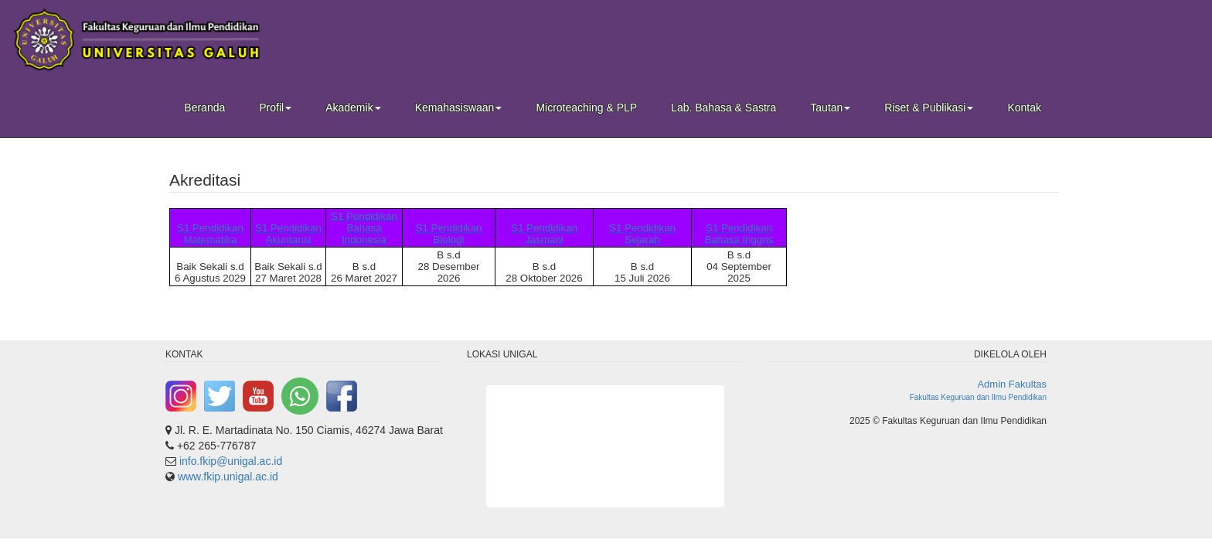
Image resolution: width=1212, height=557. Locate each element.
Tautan (830, 107)
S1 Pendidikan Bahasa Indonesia (364, 227)
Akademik (352, 107)
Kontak (1024, 107)
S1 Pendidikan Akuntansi (288, 233)
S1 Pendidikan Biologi (449, 233)
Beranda (204, 107)
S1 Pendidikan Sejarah (642, 233)
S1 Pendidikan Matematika (210, 233)
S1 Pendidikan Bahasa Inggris (739, 233)
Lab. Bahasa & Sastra (723, 107)
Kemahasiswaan (458, 107)
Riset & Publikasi (928, 107)
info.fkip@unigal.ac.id (230, 461)
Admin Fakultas (1012, 384)
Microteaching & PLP (586, 107)
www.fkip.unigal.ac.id (228, 476)
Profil (275, 107)
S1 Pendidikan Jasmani (544, 233)
